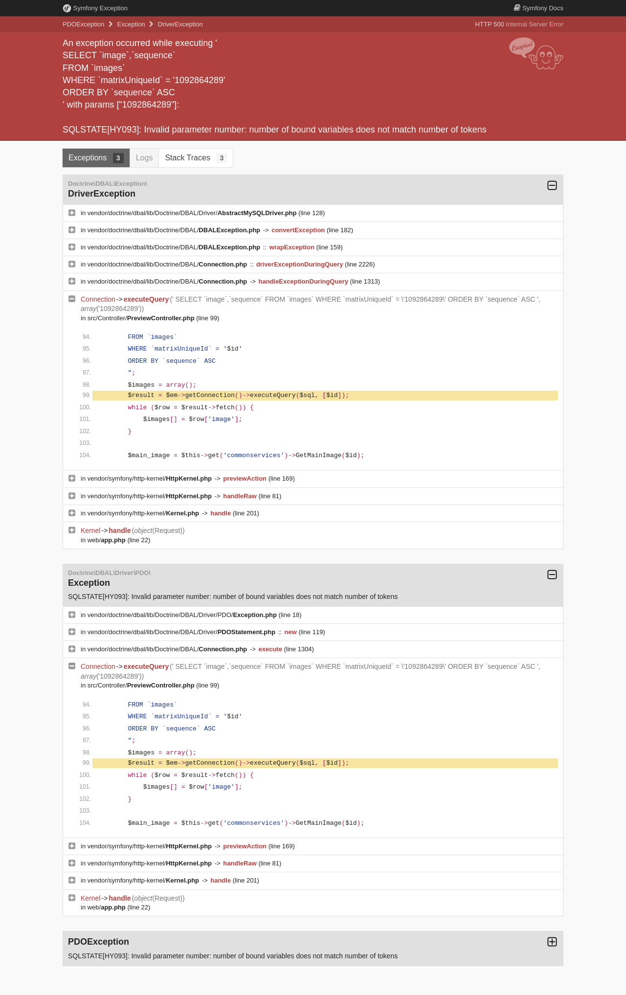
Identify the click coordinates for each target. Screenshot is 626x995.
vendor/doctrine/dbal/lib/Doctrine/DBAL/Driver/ (193, 213)
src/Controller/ (142, 318)
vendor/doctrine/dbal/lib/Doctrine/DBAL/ (175, 230)
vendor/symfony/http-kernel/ (151, 478)
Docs (538, 8)
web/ (108, 540)
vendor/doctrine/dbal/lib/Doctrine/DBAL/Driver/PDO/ (183, 615)
